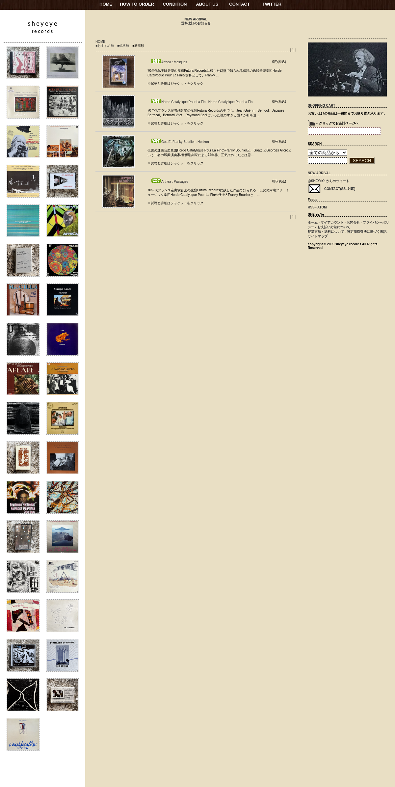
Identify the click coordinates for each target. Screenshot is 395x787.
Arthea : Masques (169, 62)
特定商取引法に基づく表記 (366, 231)
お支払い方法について (333, 227)
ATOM (322, 207)
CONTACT (239, 4)
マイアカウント (332, 222)
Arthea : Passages (169, 181)
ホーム (313, 222)
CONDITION (175, 4)
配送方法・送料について (326, 231)
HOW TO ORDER (137, 4)
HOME (105, 4)
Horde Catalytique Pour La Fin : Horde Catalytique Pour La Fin (201, 102)
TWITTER (271, 4)
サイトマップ (318, 236)
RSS (311, 207)
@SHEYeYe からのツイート (328, 181)
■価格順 (123, 45)
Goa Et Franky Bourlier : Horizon (180, 142)
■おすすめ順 (104, 45)
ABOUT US (207, 4)
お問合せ (353, 222)
